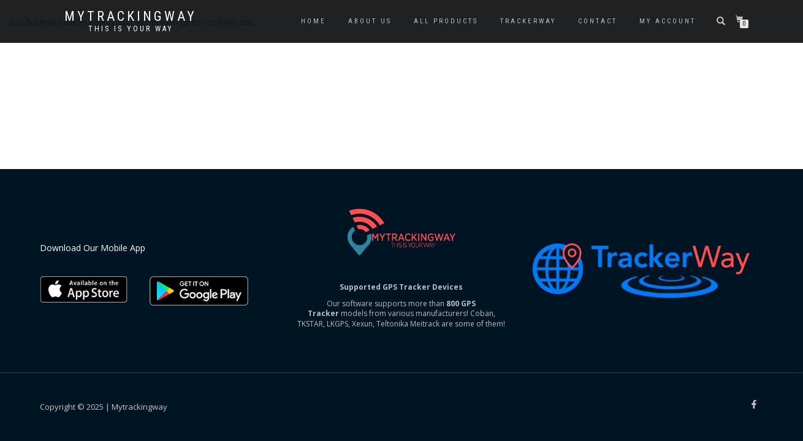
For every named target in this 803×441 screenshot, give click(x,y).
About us (370, 21)
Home (313, 21)
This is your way (130, 28)
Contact (597, 21)
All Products (446, 21)
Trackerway (528, 21)
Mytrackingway (130, 16)
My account (667, 21)
